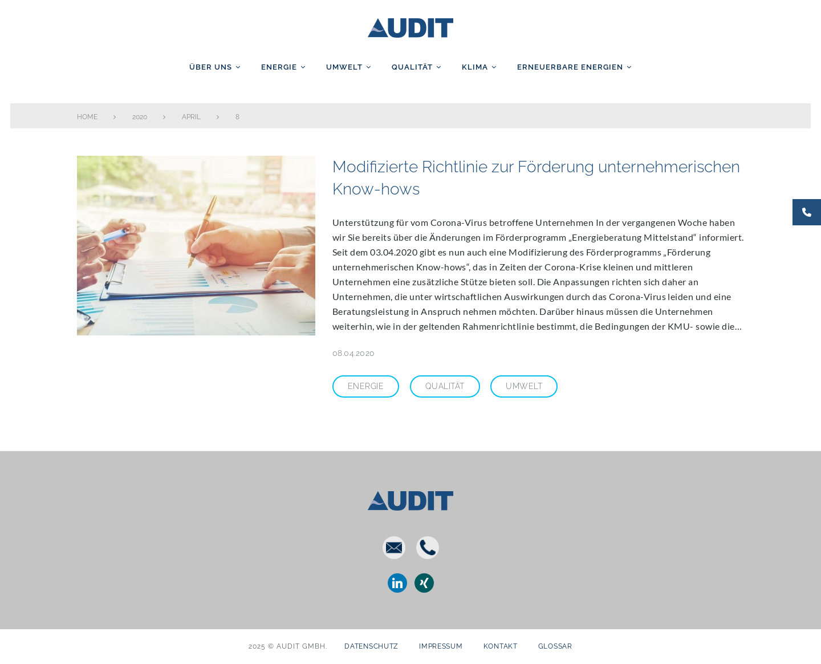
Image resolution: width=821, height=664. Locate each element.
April (191, 117)
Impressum (440, 646)
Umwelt (344, 67)
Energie (279, 67)
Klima (475, 67)
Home (87, 117)
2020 (139, 117)
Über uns (210, 67)
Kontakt (500, 646)
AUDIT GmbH (410, 25)
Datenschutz (371, 646)
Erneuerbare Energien (570, 67)
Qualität (412, 67)
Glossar (555, 646)
